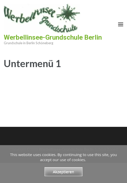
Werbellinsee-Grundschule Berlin (53, 37)
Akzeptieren (63, 171)
